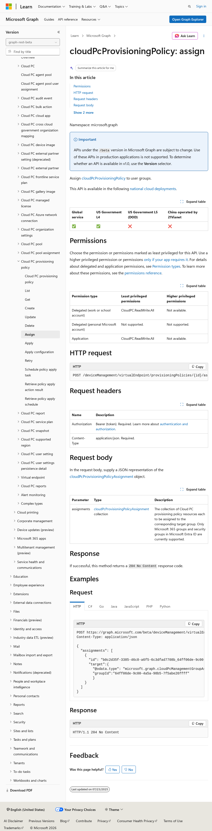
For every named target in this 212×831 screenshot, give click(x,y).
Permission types (166, 266)
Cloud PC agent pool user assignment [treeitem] (40, 86)
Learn (75, 35)
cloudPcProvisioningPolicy (104, 178)
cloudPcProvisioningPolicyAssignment (101, 476)
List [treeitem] (27, 290)
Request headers (86, 98)
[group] (139, 375)
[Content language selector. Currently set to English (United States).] (26, 810)
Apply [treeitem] (29, 343)
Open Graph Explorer (188, 19)
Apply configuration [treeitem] (39, 352)
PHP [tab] (149, 606)
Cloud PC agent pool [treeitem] (36, 74)
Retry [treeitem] (29, 360)
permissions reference (143, 272)
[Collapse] (59, 32)
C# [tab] (90, 606)
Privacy (102, 821)
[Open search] (189, 6)
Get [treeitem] (27, 299)
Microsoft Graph (98, 35)
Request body (84, 105)
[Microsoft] (9, 6)
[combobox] (33, 42)
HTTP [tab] (77, 606)
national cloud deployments (153, 188)
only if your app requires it (166, 259)
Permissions (82, 86)
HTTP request (83, 92)
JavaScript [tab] (131, 606)
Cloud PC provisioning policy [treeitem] (41, 279)
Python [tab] (165, 606)
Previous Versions (41, 821)
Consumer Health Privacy (135, 821)
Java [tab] (114, 606)
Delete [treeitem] (29, 325)
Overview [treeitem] (28, 57)
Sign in (201, 6)
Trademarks (12, 827)
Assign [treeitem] (30, 334)
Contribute (84, 821)
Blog (63, 821)
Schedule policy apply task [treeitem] (41, 372)
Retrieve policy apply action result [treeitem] (40, 387)
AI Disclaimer (13, 821)
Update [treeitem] (30, 317)
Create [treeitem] (29, 308)
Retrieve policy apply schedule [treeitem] (40, 401)
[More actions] (204, 36)
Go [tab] (101, 606)
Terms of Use (173, 821)
